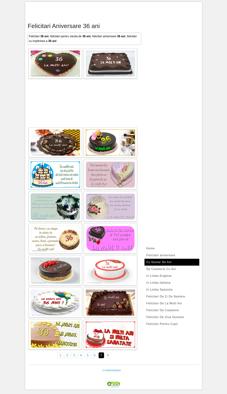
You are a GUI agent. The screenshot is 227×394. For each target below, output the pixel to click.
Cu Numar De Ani (159, 262)
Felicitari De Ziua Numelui (165, 317)
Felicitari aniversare (160, 255)
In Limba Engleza (159, 275)
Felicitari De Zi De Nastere (165, 296)
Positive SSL (115, 387)
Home (150, 248)
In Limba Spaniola (159, 289)
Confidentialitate (112, 370)
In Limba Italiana (158, 282)
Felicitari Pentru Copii (162, 323)
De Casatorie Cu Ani (161, 269)
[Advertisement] (113, 13)
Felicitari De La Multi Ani (164, 303)
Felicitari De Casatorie (162, 310)
